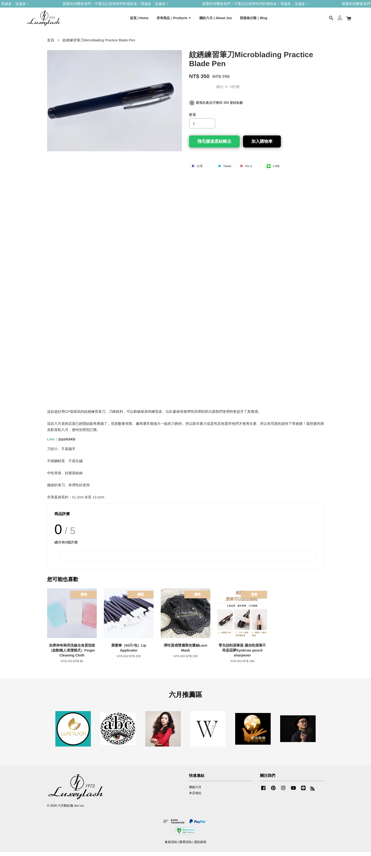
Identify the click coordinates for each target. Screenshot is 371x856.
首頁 (50, 44)
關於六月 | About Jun (215, 20)
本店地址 (195, 797)
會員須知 (171, 846)
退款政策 (200, 846)
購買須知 (185, 846)
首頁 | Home (139, 20)
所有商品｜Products (174, 20)
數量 (192, 119)
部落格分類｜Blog (253, 20)
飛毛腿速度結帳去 (214, 145)
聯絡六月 (195, 791)
